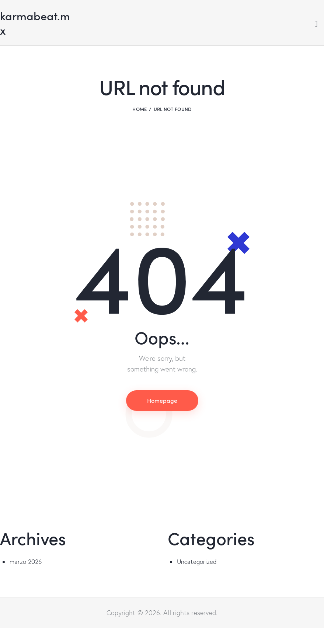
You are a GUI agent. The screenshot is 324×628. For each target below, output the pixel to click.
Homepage (162, 400)
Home (139, 108)
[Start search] (316, 24)
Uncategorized (197, 561)
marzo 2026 (26, 561)
